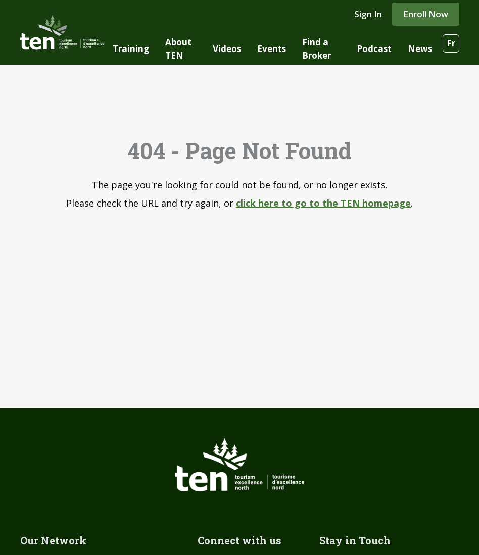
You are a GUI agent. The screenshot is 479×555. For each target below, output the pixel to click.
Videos (227, 49)
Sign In (368, 14)
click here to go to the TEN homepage (323, 203)
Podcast (374, 49)
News (420, 49)
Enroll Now (425, 14)
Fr (451, 43)
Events (271, 49)
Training (131, 49)
